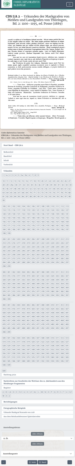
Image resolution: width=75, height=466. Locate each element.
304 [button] (23, 272)
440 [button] (62, 313)
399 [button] (8, 299)
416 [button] (13, 309)
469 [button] (67, 320)
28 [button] (4, 185)
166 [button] (52, 222)
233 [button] (28, 247)
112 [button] (62, 206)
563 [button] (38, 353)
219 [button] (28, 243)
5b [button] (26, 175)
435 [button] (38, 313)
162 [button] (33, 222)
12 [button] (11, 181)
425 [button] (57, 309)
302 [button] (13, 272)
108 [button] (42, 206)
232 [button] (23, 247)
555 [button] (67, 349)
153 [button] (57, 218)
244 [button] (13, 251)
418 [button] (23, 309)
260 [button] (23, 254)
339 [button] (57, 280)
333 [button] (28, 280)
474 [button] (23, 324)
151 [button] (47, 218)
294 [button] (52, 262)
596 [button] (62, 361)
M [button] (42, 392)
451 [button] (47, 316)
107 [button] (38, 206)
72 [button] (38, 192)
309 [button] (47, 272)
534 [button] (33, 345)
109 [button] (47, 206)
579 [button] (47, 357)
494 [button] (52, 328)
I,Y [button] (31, 392)
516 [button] (13, 342)
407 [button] (38, 305)
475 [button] (28, 324)
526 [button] (62, 342)
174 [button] (23, 225)
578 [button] (42, 357)
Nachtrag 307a (10, 375)
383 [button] (67, 291)
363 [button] (38, 287)
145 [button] (18, 218)
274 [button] (23, 258)
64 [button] (7, 192)
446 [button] (23, 316)
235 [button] (38, 247)
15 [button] (23, 181)
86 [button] (23, 196)
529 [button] (8, 345)
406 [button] (33, 305)
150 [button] (42, 218)
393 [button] (47, 295)
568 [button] (62, 353)
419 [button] (28, 309)
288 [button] (23, 262)
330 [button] (13, 280)
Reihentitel (8, 152)
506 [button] (33, 338)
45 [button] (4, 189)
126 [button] (62, 210)
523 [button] (47, 342)
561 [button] (28, 353)
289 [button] (28, 262)
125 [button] (57, 210)
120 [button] (33, 210)
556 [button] (4, 353)
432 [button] (23, 313)
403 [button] (18, 305)
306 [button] (33, 272)
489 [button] (28, 328)
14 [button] (19, 181)
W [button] (3, 396)
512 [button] (62, 338)
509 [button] (47, 338)
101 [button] (8, 206)
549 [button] (38, 349)
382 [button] (62, 291)
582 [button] (62, 357)
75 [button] (50, 192)
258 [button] (13, 254)
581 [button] (57, 357)
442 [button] (4, 316)
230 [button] (13, 247)
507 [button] (38, 338)
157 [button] (8, 222)
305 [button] (28, 272)
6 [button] (29, 175)
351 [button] (47, 283)
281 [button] (57, 258)
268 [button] (62, 254)
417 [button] (18, 309)
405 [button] (28, 305)
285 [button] (8, 262)
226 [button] (62, 243)
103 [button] (18, 206)
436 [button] (42, 313)
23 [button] (54, 181)
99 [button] (4, 200)
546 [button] (23, 349)
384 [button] (4, 295)
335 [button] (38, 280)
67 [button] (19, 192)
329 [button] (8, 280)
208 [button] (42, 239)
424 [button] (52, 309)
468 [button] (62, 320)
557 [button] (8, 353)
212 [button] (62, 239)
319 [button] (28, 276)
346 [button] (23, 283)
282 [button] (62, 258)
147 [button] (28, 218)
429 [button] (8, 313)
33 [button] (28, 185)
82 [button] (7, 196)
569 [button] (67, 353)
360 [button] (23, 287)
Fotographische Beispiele (15, 408)
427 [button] (67, 309)
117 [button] (18, 210)
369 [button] (67, 287)
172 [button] (13, 225)
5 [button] (18, 175)
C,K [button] (10, 392)
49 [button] (19, 189)
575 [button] (28, 357)
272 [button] (13, 258)
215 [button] (8, 243)
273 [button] (18, 258)
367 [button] (57, 287)
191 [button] (38, 229)
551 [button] (47, 349)
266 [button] (52, 254)
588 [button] (23, 361)
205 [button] (28, 239)
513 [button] (67, 338)
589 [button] (28, 361)
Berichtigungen (10, 402)
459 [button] (18, 320)
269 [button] (67, 254)
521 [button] (38, 342)
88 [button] (31, 196)
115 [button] (8, 210)
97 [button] (66, 196)
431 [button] (18, 313)
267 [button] (57, 254)
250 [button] (42, 251)
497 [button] (67, 328)
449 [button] (38, 316)
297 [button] (67, 262)
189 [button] (28, 229)
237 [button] (47, 247)
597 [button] (67, 361)
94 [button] (54, 196)
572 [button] (13, 357)
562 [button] (33, 353)
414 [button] (4, 309)
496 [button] (62, 328)
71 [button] (35, 192)
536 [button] (42, 345)
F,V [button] (20, 392)
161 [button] (28, 222)
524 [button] (52, 342)
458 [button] (13, 320)
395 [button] (57, 295)
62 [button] (69, 189)
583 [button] (67, 357)
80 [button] (69, 192)
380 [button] (52, 291)
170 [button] (4, 225)
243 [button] (8, 251)
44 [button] (70, 185)
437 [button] (47, 313)
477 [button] (38, 324)
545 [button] (18, 349)
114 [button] (4, 210)
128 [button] (4, 214)
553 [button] (57, 349)
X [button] (6, 396)
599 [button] (8, 365)
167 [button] (57, 222)
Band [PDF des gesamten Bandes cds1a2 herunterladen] (42, 462)
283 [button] (67, 258)
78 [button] (62, 192)
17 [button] (31, 181)
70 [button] (31, 192)
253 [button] (57, 251)
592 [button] (42, 361)
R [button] (57, 392)
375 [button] (28, 291)
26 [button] (66, 181)
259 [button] (18, 254)
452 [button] (52, 316)
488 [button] (23, 328)
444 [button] (13, 316)
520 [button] (33, 342)
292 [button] (42, 262)
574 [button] (23, 357)
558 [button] (13, 353)
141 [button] (67, 214)
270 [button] (4, 258)
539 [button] (57, 345)
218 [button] (23, 243)
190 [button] (33, 229)
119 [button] (28, 210)
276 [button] (33, 258)
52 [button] (31, 189)
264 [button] (42, 254)
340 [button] (62, 280)
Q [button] (54, 392)
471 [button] (8, 324)
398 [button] (4, 299)
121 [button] (38, 210)
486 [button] (13, 328)
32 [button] (24, 185)
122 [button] (42, 210)
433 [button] (28, 313)
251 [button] (47, 251)
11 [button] (7, 181)
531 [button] (18, 345)
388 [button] (23, 295)
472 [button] (13, 324)
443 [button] (8, 316)
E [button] (16, 392)
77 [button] (58, 192)
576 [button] (33, 357)
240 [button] (62, 247)
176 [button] (33, 225)
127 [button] (67, 210)
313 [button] (67, 272)
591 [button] (38, 361)
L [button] (38, 392)
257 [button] (8, 254)
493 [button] (47, 328)
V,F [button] (70, 392)
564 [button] (42, 353)
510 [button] (52, 338)
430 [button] (13, 313)
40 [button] (55, 185)
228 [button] (4, 247)
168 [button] (62, 222)
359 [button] (18, 287)
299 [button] (8, 266)
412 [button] (62, 305)
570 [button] (4, 357)
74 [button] (46, 192)
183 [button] (67, 225)
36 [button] (39, 185)
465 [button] (47, 320)
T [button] (63, 392)
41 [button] (59, 185)
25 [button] (62, 181)
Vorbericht (8, 164)
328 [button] (4, 280)
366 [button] (52, 287)
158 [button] (13, 222)
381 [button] (57, 291)
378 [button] (42, 291)
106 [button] (33, 206)
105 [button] (28, 206)
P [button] (51, 392)
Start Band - (13, 145)
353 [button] (57, 283)
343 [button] (8, 283)
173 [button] (18, 225)
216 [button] (13, 243)
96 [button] (62, 196)
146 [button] (23, 218)
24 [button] (58, 181)
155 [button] (67, 218)
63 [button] (4, 192)
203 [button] (18, 239)
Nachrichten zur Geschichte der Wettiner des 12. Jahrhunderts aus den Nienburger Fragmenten (34, 382)
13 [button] (15, 181)
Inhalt (6, 160)
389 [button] (28, 295)
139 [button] (57, 214)
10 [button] (4, 181)
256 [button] (4, 254)
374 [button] (23, 291)
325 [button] (57, 276)
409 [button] (47, 305)
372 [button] (13, 291)
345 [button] (18, 283)
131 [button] (18, 214)
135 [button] (38, 214)
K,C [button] (35, 392)
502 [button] (13, 338)
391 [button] (38, 295)
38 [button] (47, 185)
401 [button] (8, 305)
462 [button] (33, 320)
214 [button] (4, 243)
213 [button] (67, 239)
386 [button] (13, 295)
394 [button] (52, 295)
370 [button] (4, 291)
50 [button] (23, 189)
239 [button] (57, 247)
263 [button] (38, 254)
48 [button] (15, 189)
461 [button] (28, 320)
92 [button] (46, 196)
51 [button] (27, 189)
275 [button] (28, 258)
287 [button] (18, 262)
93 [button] (50, 196)
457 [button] (8, 320)
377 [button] (38, 291)
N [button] (45, 392)
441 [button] (67, 313)
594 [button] (52, 361)
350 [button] (42, 283)
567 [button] (57, 353)
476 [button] (33, 324)
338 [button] (52, 280)
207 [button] (38, 239)
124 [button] (52, 210)
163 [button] (38, 222)
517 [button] (18, 342)
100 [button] (4, 206)
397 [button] (67, 295)
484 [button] (4, 328)
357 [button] (8, 287)
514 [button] (4, 342)
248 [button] (33, 251)
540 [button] (62, 345)
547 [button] (28, 349)
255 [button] (67, 251)
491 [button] (38, 328)
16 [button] (27, 181)
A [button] (3, 392)
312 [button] (62, 272)
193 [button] (47, 229)
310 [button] (52, 272)
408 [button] (42, 305)
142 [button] (4, 218)
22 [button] (50, 181)
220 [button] (33, 243)
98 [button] (69, 196)
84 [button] (15, 196)
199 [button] (8, 233)
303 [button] (18, 272)
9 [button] (38, 175)
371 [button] (8, 291)
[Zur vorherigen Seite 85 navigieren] (3, 462)
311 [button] (57, 272)
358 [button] (13, 287)
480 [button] (52, 324)
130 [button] (13, 214)
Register (7, 388)
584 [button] (4, 361)
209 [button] (47, 239)
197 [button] (67, 229)
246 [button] (23, 251)
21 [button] (46, 181)
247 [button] (28, 251)
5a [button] (22, 175)
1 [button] (3, 175)
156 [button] (4, 222)
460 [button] (23, 320)
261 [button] (28, 254)
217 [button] (18, 243)
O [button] (48, 392)
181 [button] (57, 225)
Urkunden (8, 171)
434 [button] (33, 313)
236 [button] (42, 247)
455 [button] (67, 316)
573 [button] (18, 357)
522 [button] (42, 342)
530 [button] (13, 345)
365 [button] (47, 287)
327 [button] (67, 276)
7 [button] (32, 175)
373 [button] (18, 291)
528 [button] (4, 345)
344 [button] (13, 283)
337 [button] (47, 280)
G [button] (24, 392)
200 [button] (4, 239)
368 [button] (62, 287)
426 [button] (62, 309)
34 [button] (32, 185)
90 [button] (38, 196)
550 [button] (42, 349)
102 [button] (13, 206)
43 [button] (67, 185)
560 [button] (23, 353)
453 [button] (57, 316)
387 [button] (18, 295)
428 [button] (4, 313)
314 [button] (4, 276)
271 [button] (8, 258)
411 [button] (57, 305)
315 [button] (8, 276)
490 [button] (33, 328)
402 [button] (13, 305)
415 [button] (8, 309)
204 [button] (23, 239)
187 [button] (18, 229)
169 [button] (67, 222)
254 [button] (62, 251)
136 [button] (42, 214)
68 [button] (23, 192)
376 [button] (33, 291)
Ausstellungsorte (10, 454)
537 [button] (47, 345)
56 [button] (46, 189)
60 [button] (62, 189)
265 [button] (47, 254)
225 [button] (57, 243)
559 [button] (18, 353)
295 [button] (57, 262)
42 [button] (63, 185)
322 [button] (42, 276)
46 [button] (7, 189)
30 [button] (16, 185)
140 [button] (62, 214)
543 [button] (8, 349)
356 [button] (4, 287)
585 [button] (8, 361)
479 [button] (47, 324)
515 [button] (8, 342)
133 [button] (28, 214)
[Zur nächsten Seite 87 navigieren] (69, 462)
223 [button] (47, 243)
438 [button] (52, 313)
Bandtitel (8, 156)
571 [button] (8, 357)
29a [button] (11, 185)
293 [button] (47, 262)
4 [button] (15, 175)
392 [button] (42, 295)
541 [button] (67, 345)
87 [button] (27, 196)
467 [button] (57, 320)
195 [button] (57, 229)
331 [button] (18, 280)
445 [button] (18, 316)
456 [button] (4, 320)
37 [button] (43, 185)
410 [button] (52, 305)
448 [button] (33, 316)
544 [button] (13, 349)
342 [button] (4, 283)
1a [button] (6, 175)
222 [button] (42, 243)
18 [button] (35, 181)
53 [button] (35, 189)
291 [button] (38, 262)
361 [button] (28, 287)
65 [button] (11, 192)
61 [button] (66, 189)
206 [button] (33, 239)
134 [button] (33, 214)
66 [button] (15, 192)
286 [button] (13, 262)
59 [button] (58, 189)
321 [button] (38, 276)
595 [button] (57, 361)
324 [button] (52, 276)
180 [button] (52, 225)
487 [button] (18, 328)
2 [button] (9, 175)
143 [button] (8, 218)
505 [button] (28, 338)
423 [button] (47, 309)
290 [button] (33, 262)
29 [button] (7, 185)
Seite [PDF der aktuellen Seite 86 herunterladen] (32, 462)
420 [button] (33, 309)
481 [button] (57, 324)
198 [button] (4, 233)
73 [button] (42, 192)
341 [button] (67, 280)
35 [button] (36, 185)
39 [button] (51, 185)
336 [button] (42, 280)
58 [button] (54, 189)
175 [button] (28, 225)
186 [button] (13, 229)
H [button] (27, 392)
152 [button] (52, 218)
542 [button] (4, 349)
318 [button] (23, 276)
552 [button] (52, 349)
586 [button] (13, 361)
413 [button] (67, 305)
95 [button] (58, 196)
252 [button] (52, 251)
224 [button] (52, 243)
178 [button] (42, 225)
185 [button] (8, 229)
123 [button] (47, 210)
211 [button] (57, 239)
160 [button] (23, 222)
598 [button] (4, 365)
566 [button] (52, 353)
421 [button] (38, 309)
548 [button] (33, 349)
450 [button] (42, 316)
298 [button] (4, 266)
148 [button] (33, 218)
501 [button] (8, 338)
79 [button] (66, 192)
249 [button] (38, 251)
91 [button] (42, 196)
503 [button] (18, 338)
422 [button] (42, 309)
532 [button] (23, 345)
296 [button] (62, 262)
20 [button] (42, 181)
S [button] (60, 392)
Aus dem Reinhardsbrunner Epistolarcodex (22, 416)
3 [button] (12, 175)
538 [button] (52, 345)
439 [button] (57, 313)
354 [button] (62, 283)
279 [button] (47, 258)
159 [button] (18, 222)
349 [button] (38, 283)
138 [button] (52, 214)
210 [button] (52, 239)
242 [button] (4, 251)
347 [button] (28, 283)
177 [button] (38, 225)
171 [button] (8, 225)
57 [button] (50, 189)
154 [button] (62, 218)
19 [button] (38, 181)
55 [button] (42, 189)
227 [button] (67, 243)
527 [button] (67, 342)
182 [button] (62, 225)
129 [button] (8, 214)
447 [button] (28, 316)
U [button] (66, 392)
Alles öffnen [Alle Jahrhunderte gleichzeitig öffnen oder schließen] (37, 434)
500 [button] (4, 338)
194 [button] (52, 229)
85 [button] (19, 196)
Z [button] (9, 396)
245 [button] (18, 251)
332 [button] (23, 280)
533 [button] (28, 345)
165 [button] (47, 222)
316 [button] (13, 276)
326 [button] (62, 276)
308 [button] (42, 272)
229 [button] (8, 247)
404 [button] (23, 305)
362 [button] (33, 287)
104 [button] (23, 206)
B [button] (6, 392)
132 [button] (23, 214)
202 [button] (13, 239)
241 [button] (67, 247)
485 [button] (8, 328)
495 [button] (57, 328)
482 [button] (62, 324)
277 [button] (38, 258)
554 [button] (62, 349)
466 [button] (52, 320)
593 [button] (47, 361)
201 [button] (8, 239)
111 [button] (57, 206)
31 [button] (20, 185)
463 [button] (38, 320)
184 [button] (4, 229)
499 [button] (8, 332)
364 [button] (42, 287)
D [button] (13, 392)
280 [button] (52, 258)
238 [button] (52, 247)
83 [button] (11, 196)
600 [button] (4, 371)
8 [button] (35, 175)
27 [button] (69, 181)
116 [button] (13, 210)
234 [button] (33, 247)
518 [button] (23, 342)
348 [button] (33, 283)
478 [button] (42, 324)
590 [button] (33, 361)
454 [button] (62, 316)
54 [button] (38, 189)
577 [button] (38, 357)
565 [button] (47, 353)
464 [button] (42, 320)
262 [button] (33, 254)
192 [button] (42, 229)
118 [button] (23, 210)
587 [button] (18, 361)
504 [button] (23, 338)
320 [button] (33, 276)
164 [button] (42, 222)
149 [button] (38, 218)
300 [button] (4, 272)
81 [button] (4, 196)
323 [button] (47, 276)
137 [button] (47, 214)
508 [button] (42, 338)
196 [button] (62, 229)
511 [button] (57, 338)
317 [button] (18, 276)
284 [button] (4, 262)
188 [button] (23, 229)
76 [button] (54, 192)
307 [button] (38, 272)
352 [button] (52, 283)
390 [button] (33, 295)
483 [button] (67, 324)
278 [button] (42, 258)
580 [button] (52, 357)
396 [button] (62, 295)
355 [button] (67, 283)
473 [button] (18, 324)
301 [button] (8, 272)
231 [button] (18, 247)
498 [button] (4, 332)
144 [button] (13, 218)
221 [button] (38, 243)
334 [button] (33, 280)
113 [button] (67, 206)
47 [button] (11, 189)
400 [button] (4, 305)
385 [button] (8, 295)
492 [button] (42, 328)
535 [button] (38, 345)
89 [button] (35, 196)
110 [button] (52, 206)
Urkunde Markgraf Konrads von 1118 (19, 412)
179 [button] (47, 225)
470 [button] (4, 324)
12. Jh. (5, 438)
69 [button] (27, 192)
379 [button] (47, 291)
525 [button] (57, 342)
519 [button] (28, 342)
